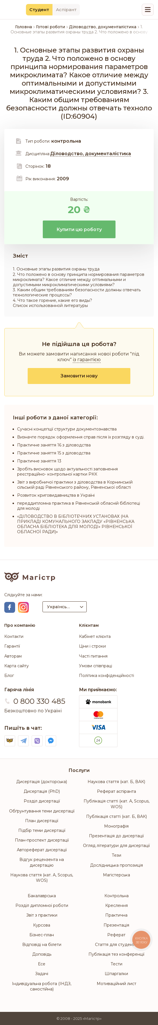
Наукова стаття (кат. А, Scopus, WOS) (41, 877)
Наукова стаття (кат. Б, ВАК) (116, 781)
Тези (116, 855)
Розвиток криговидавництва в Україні (56, 495)
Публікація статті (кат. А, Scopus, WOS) (116, 803)
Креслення (116, 905)
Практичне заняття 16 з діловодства (54, 445)
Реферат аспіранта (116, 791)
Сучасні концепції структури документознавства (67, 429)
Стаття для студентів (116, 944)
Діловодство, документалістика (90, 153)
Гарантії (12, 646)
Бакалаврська (42, 895)
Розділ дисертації (42, 801)
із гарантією (87, 359)
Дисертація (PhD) (42, 791)
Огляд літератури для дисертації (116, 845)
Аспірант (66, 9)
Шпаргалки (116, 973)
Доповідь (41, 954)
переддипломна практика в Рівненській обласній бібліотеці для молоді (78, 506)
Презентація (116, 925)
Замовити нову (79, 376)
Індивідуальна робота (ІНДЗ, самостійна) (41, 986)
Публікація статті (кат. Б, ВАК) (116, 816)
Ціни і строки (92, 646)
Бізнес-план (41, 934)
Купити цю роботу (79, 229)
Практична (116, 915)
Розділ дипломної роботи (41, 905)
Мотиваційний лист (116, 983)
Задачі (41, 973)
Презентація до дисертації (116, 835)
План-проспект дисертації (42, 840)
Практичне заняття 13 (39, 461)
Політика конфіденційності (106, 675)
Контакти (13, 636)
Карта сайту (16, 665)
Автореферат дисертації (42, 849)
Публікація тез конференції (116, 954)
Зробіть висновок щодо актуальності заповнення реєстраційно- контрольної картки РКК (67, 471)
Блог (9, 675)
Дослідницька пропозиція (116, 865)
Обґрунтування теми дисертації (41, 811)
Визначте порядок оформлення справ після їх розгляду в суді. (80, 437)
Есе (41, 964)
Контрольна (116, 895)
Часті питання (93, 656)
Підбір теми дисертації (41, 830)
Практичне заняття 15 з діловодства (53, 453)
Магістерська (116, 875)
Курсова (41, 925)
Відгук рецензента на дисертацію (41, 862)
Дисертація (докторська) (41, 781)
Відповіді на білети (41, 944)
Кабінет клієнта (95, 636)
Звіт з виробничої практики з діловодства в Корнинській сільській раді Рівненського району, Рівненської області (75, 485)
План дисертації (41, 820)
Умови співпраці (95, 665)
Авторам (13, 656)
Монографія (116, 826)
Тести (116, 964)
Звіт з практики (41, 915)
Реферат (116, 934)
